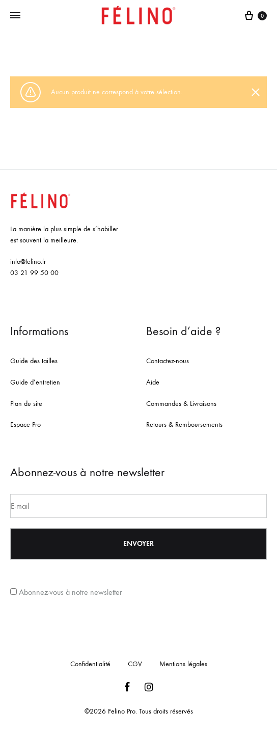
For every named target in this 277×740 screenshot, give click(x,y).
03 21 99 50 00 (34, 272)
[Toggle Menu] (15, 15)
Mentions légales (183, 664)
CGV (135, 664)
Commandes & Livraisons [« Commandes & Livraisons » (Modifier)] (181, 403)
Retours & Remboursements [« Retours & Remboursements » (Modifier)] (184, 424)
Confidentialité (90, 664)
